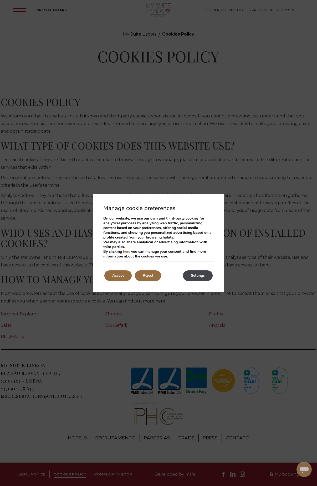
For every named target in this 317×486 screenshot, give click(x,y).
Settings (198, 275)
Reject (148, 275)
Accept (118, 275)
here (126, 251)
